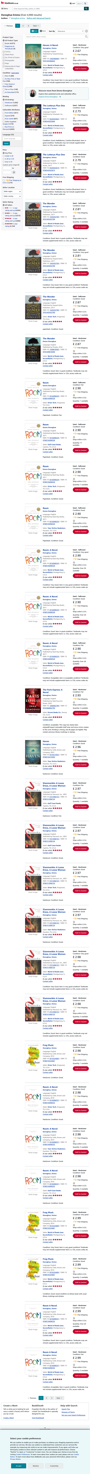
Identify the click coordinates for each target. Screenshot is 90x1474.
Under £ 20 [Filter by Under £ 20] (8, 156)
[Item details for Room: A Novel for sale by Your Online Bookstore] (33, 1139)
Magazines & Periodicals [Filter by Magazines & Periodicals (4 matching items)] (9, 47)
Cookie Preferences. (23, 1454)
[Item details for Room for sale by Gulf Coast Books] (33, 435)
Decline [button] (36, 1466)
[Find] (86, 8)
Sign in (79, 3)
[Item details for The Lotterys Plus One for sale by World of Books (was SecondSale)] (33, 116)
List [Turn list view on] (34, 31)
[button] (86, 36)
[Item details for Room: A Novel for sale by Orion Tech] (33, 1097)
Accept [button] (18, 1466)
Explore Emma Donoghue (50, 97)
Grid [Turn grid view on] (43, 31)
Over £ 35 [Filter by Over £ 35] (8, 162)
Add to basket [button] (80, 69)
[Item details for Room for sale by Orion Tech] (33, 393)
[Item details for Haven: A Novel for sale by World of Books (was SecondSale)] (33, 56)
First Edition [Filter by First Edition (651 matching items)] (10, 113)
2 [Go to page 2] (46, 1398)
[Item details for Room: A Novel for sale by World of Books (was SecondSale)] (33, 561)
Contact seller (48, 75)
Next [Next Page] (35, 26)
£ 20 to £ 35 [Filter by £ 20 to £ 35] (8, 159)
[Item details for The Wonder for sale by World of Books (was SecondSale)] (33, 214)
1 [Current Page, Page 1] (17, 26)
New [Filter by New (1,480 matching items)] (8, 76)
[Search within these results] (57, 37)
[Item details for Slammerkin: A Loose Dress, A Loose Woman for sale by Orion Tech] (33, 878)
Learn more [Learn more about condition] (15, 73)
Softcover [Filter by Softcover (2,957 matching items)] (10, 105)
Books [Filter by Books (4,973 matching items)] (9, 43)
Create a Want (8, 1418)
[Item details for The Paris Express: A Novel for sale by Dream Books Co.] (33, 700)
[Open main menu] (5, 8)
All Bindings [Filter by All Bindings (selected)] (8, 100)
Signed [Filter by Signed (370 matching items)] (8, 116)
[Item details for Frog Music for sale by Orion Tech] (33, 1056)
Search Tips (66, 1409)
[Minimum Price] (7, 168)
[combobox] (48, 8)
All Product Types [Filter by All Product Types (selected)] (10, 40)
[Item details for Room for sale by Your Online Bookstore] (33, 519)
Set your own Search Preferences (73, 1415)
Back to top (45, 1430)
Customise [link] (54, 1466)
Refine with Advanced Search (38, 18)
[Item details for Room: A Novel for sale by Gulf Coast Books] (33, 1181)
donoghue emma (18, 18)
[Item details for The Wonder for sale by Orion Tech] (33, 307)
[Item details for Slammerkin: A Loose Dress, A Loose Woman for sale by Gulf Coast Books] (33, 794)
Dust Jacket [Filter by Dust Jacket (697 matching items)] (10, 119)
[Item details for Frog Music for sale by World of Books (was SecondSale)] (33, 1223)
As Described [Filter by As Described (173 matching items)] (11, 92)
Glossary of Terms (68, 1412)
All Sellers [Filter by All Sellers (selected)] (9, 205)
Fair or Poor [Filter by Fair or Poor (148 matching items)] (10, 89)
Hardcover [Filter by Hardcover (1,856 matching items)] (10, 103)
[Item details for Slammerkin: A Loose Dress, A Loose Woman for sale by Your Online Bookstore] (33, 920)
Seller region (8, 191)
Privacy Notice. (15, 1459)
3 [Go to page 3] (28, 26)
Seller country (8, 196)
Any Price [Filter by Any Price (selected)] (7, 153)
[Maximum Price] (7, 172)
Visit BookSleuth (38, 1418)
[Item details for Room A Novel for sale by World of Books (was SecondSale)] (33, 1316)
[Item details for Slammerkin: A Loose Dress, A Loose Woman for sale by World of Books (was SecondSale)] (33, 962)
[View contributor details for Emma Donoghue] (50, 48)
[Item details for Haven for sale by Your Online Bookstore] (33, 752)
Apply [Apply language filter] (6, 143)
